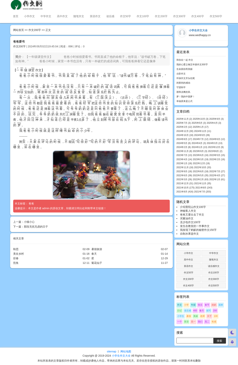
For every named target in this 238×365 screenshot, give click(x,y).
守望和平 (181, 87)
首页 (15, 16)
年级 (193, 305)
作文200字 (161, 16)
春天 (94, 253)
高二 (207, 321)
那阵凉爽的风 (183, 92)
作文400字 (197, 16)
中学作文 (46, 16)
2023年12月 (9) (216, 147)
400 (195, 310)
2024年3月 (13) (214, 143)
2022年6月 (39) (184, 175)
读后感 (110, 16)
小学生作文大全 (121, 355)
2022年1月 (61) (217, 179)
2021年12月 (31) (184, 183)
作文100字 (143, 16)
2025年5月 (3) (199, 123)
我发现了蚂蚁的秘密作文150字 (198, 229)
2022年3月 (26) (184, 179)
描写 (208, 310)
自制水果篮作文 (189, 233)
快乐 (200, 305)
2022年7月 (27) (217, 171)
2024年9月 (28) (202, 135)
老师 (202, 316)
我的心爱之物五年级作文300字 (192, 64)
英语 (186, 321)
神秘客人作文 (188, 210)
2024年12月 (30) (184, 131)
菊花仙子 (96, 262)
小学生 (180, 316)
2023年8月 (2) (215, 151)
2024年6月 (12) (217, 139)
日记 (179, 310)
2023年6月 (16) (201, 155)
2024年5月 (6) (183, 143)
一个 (179, 321)
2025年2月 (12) (184, 127)
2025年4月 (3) (214, 123)
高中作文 (62, 16)
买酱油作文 (186, 218)
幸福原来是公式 (184, 101)
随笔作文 (78, 16)
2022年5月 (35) (201, 175)
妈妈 (214, 305)
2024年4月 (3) (199, 143)
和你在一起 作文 (184, 60)
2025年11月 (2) (184, 119)
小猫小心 (29, 221)
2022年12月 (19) (201, 163)
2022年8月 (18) (201, 171)
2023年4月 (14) (184, 159)
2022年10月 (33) (202, 167)
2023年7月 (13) (184, 155)
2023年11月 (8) (184, 151)
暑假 (188, 316)
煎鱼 (16, 262)
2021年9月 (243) (203, 187)
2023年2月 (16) (217, 159)
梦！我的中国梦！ (185, 96)
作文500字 (216, 16)
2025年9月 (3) (216, 119)
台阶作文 (181, 73)
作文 (179, 305)
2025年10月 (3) (201, 119)
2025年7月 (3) (183, 123)
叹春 (16, 258)
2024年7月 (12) (201, 139)
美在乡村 (18, 253)
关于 (209, 316)
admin (45, 208)
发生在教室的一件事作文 (195, 226)
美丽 (195, 316)
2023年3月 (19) (201, 159)
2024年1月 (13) (199, 147)
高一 (193, 321)
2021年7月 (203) (202, 191)
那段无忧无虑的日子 (36, 226)
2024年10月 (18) (184, 135)
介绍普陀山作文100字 (193, 206)
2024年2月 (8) (183, 147)
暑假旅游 (96, 249)
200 (215, 310)
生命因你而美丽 (184, 69)
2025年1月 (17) (201, 127)
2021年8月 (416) (184, 191)
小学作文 (29, 16)
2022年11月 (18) (184, 167)
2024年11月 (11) (202, 131)
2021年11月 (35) (202, 183)
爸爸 (32, 203)
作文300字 (179, 16)
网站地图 (125, 351)
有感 (214, 321)
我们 (200, 321)
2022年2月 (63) (201, 179)
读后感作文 (213, 266)
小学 (186, 305)
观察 (221, 305)
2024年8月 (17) (184, 139)
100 (216, 316)
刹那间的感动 (183, 83)
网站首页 (18, 29)
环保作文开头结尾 (185, 78)
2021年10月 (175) (185, 187)
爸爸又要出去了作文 (192, 214)
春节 (207, 305)
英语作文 (95, 16)
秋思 (16, 249)
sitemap (111, 351)
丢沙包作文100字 (190, 222)
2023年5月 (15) (217, 155)
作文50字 (125, 16)
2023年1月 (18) (184, 163)
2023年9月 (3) (200, 151)
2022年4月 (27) (217, 175)
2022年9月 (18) (184, 171)
